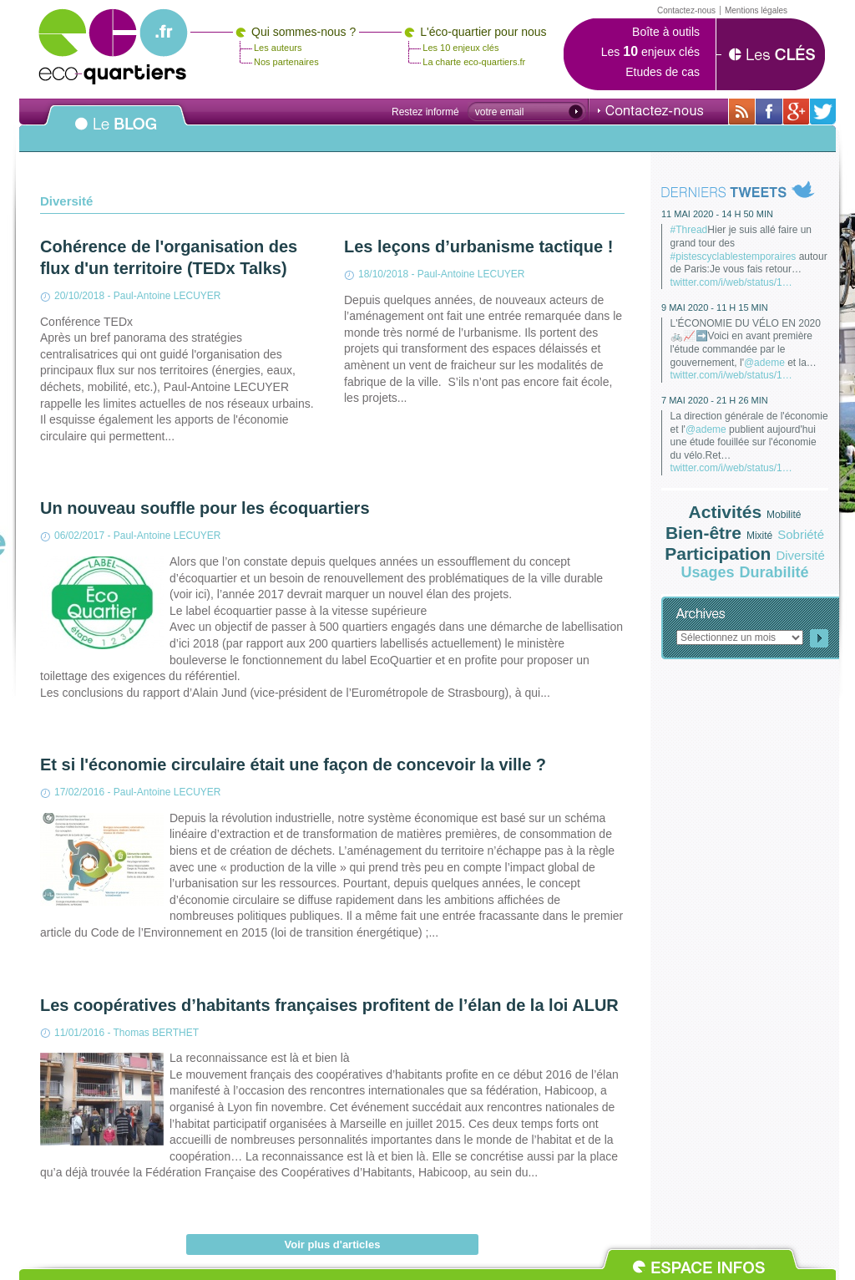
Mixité (759, 535)
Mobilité (783, 515)
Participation (718, 553)
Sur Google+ (796, 111)
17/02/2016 (79, 792)
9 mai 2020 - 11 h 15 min (714, 307)
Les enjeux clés (650, 51)
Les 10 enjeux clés (460, 48)
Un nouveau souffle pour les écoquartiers (205, 508)
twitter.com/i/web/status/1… (731, 282)
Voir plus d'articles (333, 1244)
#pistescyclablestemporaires (733, 256)
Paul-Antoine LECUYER (167, 296)
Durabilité (774, 572)
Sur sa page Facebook (769, 111)
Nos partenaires (286, 62)
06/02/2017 (79, 535)
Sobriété (800, 534)
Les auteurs (277, 48)
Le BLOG (116, 133)
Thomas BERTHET (156, 1033)
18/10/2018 (383, 274)
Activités (725, 511)
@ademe (764, 362)
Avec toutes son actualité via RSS (742, 111)
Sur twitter (823, 111)
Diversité (800, 555)
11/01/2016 (79, 1033)
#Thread (689, 230)
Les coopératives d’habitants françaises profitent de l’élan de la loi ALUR (329, 1005)
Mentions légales (756, 10)
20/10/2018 (79, 296)
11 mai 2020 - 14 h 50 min (717, 214)
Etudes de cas (662, 72)
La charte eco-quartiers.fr (473, 62)
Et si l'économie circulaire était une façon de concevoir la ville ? (293, 764)
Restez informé (425, 112)
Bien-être (703, 532)
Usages (707, 572)
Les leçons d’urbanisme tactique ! (478, 246)
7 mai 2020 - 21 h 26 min (714, 400)
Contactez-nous (650, 110)
